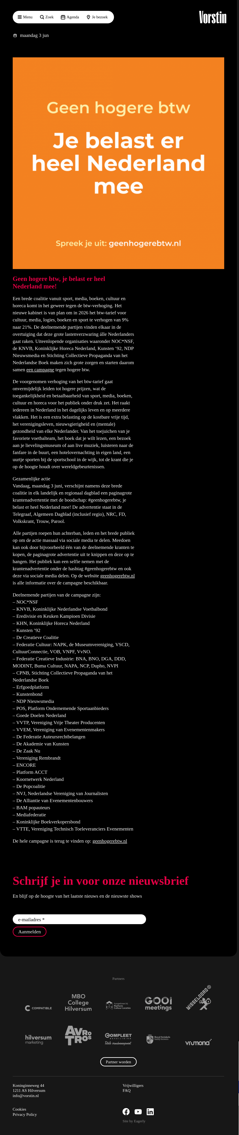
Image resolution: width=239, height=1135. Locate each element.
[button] (232, 1049)
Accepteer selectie (203, 1127)
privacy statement (186, 1073)
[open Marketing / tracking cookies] (232, 1100)
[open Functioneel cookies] (232, 1087)
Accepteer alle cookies (203, 1115)
